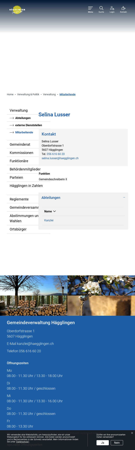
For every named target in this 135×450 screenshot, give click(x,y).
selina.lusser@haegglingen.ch (60, 78)
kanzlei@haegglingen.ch (35, 264)
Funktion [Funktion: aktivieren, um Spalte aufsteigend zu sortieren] (75, 131)
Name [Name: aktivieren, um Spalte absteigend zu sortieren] (48, 131)
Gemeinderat (20, 64)
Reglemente (19, 119)
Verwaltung (19, 30)
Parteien (16, 97)
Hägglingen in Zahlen (26, 106)
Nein (117, 442)
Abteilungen (23, 38)
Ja (102, 442)
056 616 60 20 (56, 74)
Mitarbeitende (25, 53)
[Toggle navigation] (90, 9)
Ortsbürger (18, 149)
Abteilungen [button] (50, 117)
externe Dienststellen (28, 45)
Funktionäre (19, 81)
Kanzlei (48, 140)
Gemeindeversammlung (28, 127)
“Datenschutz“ (22, 442)
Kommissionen (21, 73)
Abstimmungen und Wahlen (25, 138)
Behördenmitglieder (25, 89)
